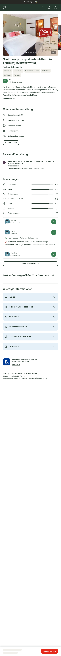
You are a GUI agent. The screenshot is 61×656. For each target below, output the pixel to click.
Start (4, 373)
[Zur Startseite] (5, 7)
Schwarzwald (31, 373)
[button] (30, 33)
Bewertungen (29, 2)
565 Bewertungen (15, 82)
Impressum (16, 365)
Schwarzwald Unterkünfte (12, 376)
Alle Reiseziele (16, 373)
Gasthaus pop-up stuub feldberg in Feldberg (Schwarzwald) (25, 378)
